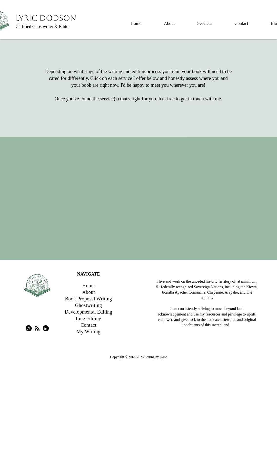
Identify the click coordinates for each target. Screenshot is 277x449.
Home (88, 285)
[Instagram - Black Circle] (29, 328)
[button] (204, 21)
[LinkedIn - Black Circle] (46, 328)
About (88, 292)
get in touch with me (201, 98)
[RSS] (37, 328)
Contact (88, 325)
